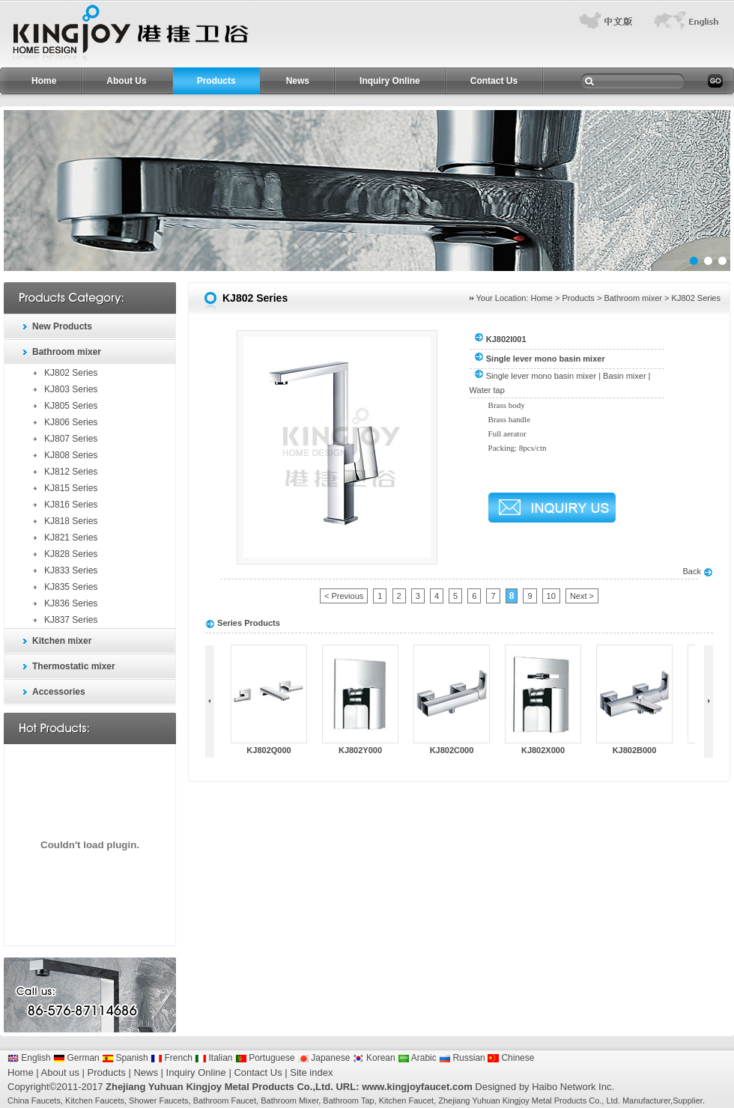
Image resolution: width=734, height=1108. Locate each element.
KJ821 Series (70, 537)
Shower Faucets (158, 1100)
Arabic (417, 1058)
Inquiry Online (390, 81)
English (29, 1058)
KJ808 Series (70, 455)
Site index (311, 1072)
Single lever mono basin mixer (541, 375)
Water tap (487, 390)
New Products (62, 326)
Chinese (511, 1058)
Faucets (46, 1100)
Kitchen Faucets (94, 1100)
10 (551, 595)
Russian (462, 1058)
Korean (374, 1058)
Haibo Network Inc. (573, 1086)
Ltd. (612, 1100)
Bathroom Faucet (224, 1100)
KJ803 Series (70, 389)
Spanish (125, 1058)
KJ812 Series (70, 471)
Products (216, 81)
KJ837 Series (70, 620)
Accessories (58, 692)
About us (60, 1072)
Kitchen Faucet (406, 1100)
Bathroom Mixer (289, 1100)
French (171, 1058)
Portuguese (265, 1058)
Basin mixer (624, 375)
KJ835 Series (70, 587)
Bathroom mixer (66, 352)
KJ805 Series (70, 406)
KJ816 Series (70, 504)
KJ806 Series (70, 422)
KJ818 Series (70, 521)
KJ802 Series (70, 373)
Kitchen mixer (61, 641)
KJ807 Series (70, 438)
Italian (213, 1058)
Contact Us (494, 81)
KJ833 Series (70, 570)
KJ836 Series (70, 603)
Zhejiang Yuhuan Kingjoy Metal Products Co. (519, 1100)
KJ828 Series (70, 554)
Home (43, 81)
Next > (582, 595)
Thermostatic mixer (73, 666)
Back (697, 571)
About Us (126, 81)
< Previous (343, 595)
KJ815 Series (70, 488)
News (297, 81)
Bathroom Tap (348, 1100)
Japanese (323, 1058)
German (76, 1058)
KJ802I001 (506, 339)
